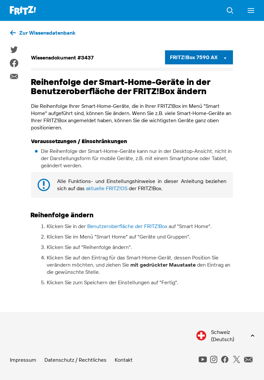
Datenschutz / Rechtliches (75, 359)
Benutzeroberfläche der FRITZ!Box (127, 226)
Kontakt (124, 359)
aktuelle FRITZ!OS (106, 188)
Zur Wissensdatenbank (47, 32)
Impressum (23, 359)
